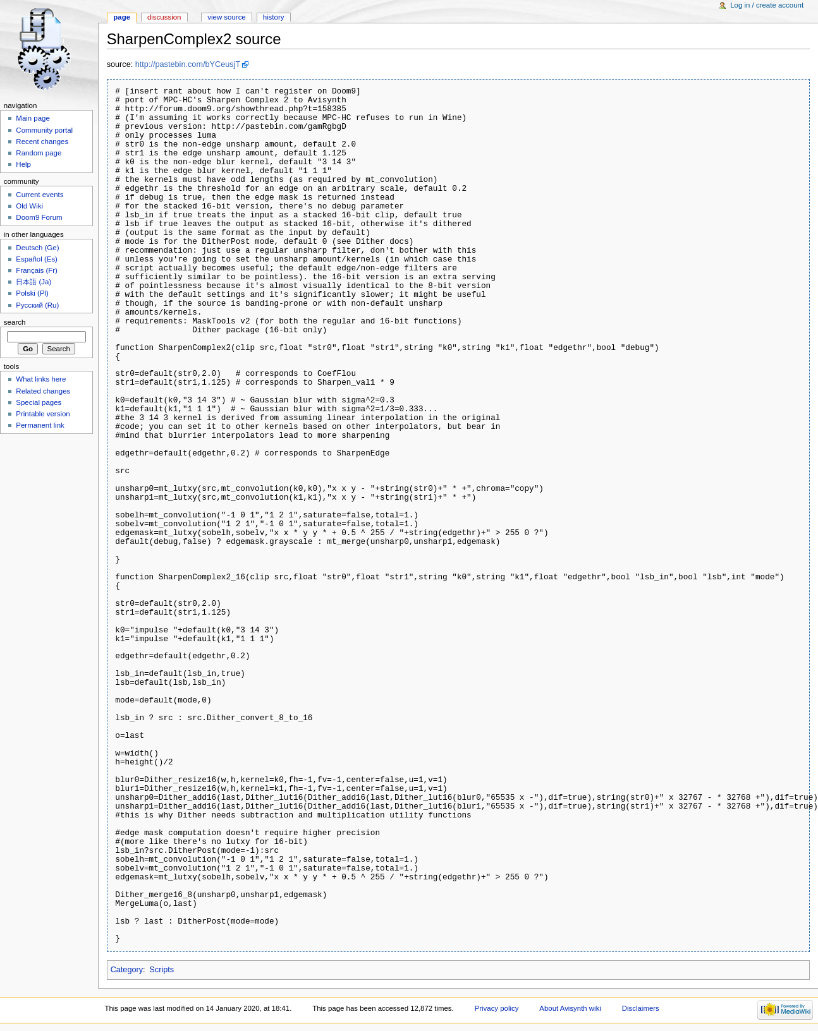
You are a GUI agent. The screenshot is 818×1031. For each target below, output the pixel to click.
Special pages (38, 402)
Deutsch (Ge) (37, 247)
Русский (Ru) (37, 305)
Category (127, 969)
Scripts (161, 969)
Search (15, 322)
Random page (38, 153)
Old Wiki (29, 206)
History (273, 17)
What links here (41, 379)
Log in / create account (766, 5)
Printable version (43, 414)
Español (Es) (37, 259)
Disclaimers (640, 1008)
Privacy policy (497, 1008)
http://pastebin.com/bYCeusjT (187, 64)
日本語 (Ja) (33, 282)
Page (121, 17)
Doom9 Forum (39, 217)
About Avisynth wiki (570, 1008)
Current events (39, 194)
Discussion (164, 17)
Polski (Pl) (32, 293)
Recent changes (42, 141)
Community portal (44, 130)
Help (23, 164)
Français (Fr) (37, 270)
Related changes (43, 391)
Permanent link (40, 425)
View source (226, 17)
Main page (33, 118)
